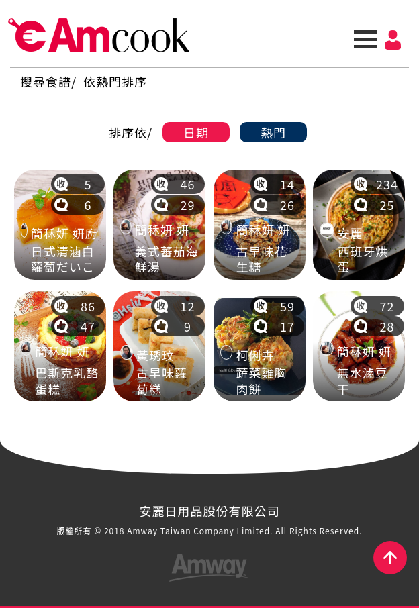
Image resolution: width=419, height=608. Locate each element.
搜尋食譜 (45, 81)
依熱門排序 (115, 81)
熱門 (273, 132)
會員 (393, 40)
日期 (196, 132)
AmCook (98, 35)
